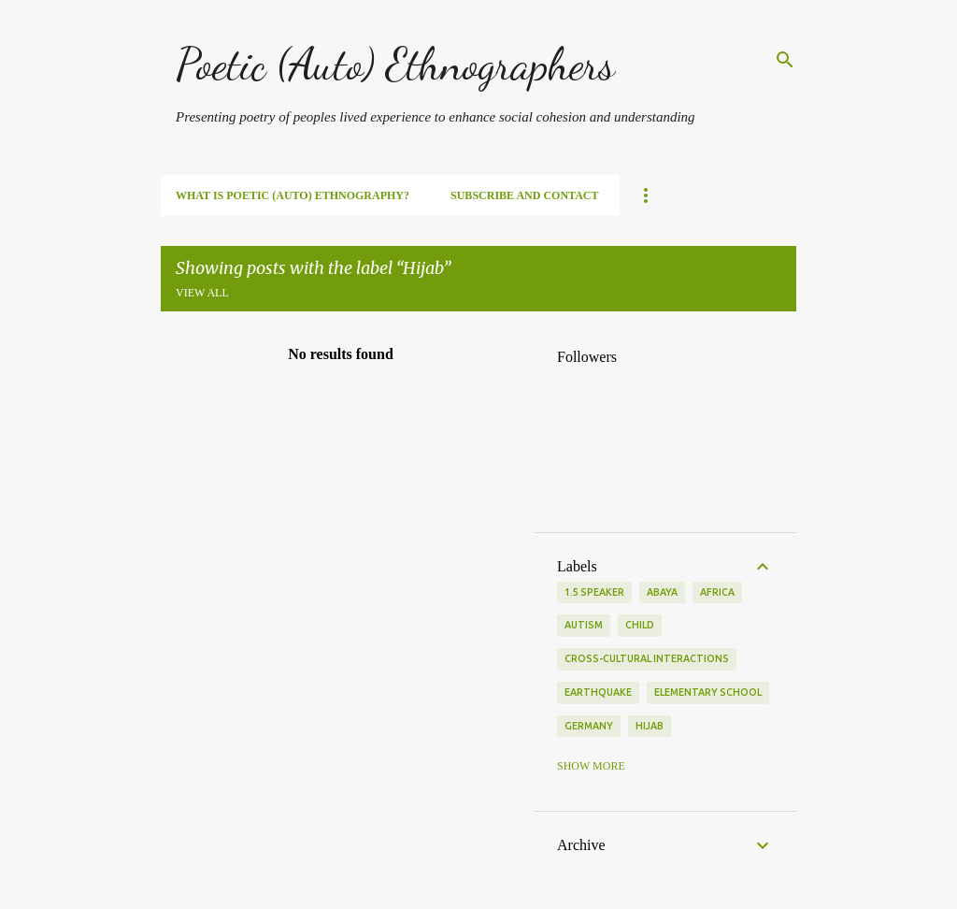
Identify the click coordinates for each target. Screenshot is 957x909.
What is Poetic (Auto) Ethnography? (292, 195)
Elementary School (708, 692)
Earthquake (598, 692)
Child (639, 624)
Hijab (650, 725)
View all (202, 292)
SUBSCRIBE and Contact (524, 195)
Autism (583, 624)
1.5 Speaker (594, 592)
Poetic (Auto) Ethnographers (395, 64)
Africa (717, 592)
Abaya (662, 592)
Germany (588, 725)
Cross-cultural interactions (646, 658)
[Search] (785, 59)
